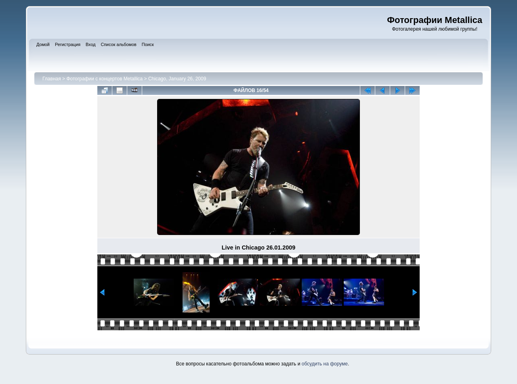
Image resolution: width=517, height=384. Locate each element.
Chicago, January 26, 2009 (177, 79)
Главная (51, 79)
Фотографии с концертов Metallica (104, 79)
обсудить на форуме (325, 364)
